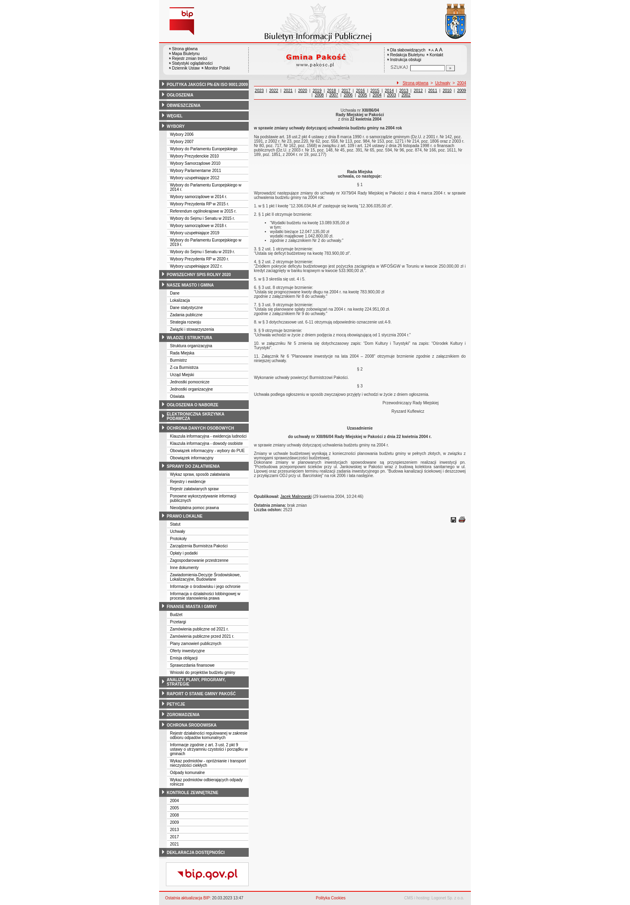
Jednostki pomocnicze (189, 382)
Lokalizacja (180, 300)
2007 (333, 95)
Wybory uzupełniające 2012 (194, 178)
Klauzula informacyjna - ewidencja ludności (208, 436)
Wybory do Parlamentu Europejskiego (203, 149)
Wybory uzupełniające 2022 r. (196, 266)
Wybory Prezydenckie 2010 (194, 156)
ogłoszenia (180, 95)
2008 (174, 815)
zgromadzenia (183, 715)
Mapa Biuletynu (186, 53)
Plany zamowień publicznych (195, 643)
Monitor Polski (217, 68)
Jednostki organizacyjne (191, 389)
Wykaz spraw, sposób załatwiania (200, 474)
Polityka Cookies (331, 898)
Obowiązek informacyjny (191, 458)
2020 (302, 90)
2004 (174, 801)
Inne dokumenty (184, 567)
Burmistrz (178, 360)
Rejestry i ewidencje (188, 481)
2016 (360, 90)
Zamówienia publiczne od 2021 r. (199, 629)
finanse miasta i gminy (192, 606)
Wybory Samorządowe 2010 (195, 163)
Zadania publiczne (186, 315)
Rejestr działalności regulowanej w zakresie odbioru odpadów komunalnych (209, 735)
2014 (389, 90)
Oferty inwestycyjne (187, 651)
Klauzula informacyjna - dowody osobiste (206, 443)
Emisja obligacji (184, 658)
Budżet (176, 614)
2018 (331, 90)
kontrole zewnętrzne (192, 792)
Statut (175, 524)
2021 (174, 844)
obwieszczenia (183, 105)
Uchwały (177, 531)
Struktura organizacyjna (191, 346)
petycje (176, 704)
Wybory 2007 (182, 141)
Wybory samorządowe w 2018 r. (198, 225)
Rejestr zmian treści (189, 58)
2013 (174, 829)
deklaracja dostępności (196, 852)
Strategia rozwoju (185, 322)
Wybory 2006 (182, 134)
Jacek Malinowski (296, 496)
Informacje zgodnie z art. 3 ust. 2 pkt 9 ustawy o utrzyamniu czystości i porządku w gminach (209, 749)
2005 (174, 808)
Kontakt (436, 55)
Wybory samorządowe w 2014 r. (198, 197)
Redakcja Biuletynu (407, 55)
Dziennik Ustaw (186, 68)
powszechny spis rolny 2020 (199, 274)
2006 (348, 95)
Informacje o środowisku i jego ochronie (205, 586)
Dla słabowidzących (407, 50)
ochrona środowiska (192, 725)
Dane (175, 293)
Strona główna (185, 49)
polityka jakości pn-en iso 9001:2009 (207, 84)
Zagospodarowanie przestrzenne (199, 560)
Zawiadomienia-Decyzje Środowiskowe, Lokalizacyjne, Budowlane (205, 577)
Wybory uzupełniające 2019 (194, 233)
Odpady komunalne (187, 772)
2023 (259, 90)
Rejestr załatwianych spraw (194, 489)
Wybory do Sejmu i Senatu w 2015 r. (202, 218)
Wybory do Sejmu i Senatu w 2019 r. (202, 252)
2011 (432, 90)
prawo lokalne (184, 516)
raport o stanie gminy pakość (201, 694)
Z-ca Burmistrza (184, 367)
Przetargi (178, 622)
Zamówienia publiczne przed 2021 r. (202, 636)
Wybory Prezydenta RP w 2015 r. (199, 204)
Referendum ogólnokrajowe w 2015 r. (203, 211)
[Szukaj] (450, 68)
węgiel (174, 116)
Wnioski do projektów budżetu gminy (202, 672)
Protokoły (178, 538)
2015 (374, 90)
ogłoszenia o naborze (193, 405)
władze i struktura (189, 338)
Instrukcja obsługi (405, 59)
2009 (174, 822)
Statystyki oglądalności (192, 63)
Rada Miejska (182, 353)
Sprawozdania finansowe (192, 665)
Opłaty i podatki (184, 553)
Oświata (177, 396)
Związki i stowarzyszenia (192, 329)
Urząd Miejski (182, 375)
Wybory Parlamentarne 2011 (195, 170)
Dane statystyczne (186, 307)
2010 (447, 90)
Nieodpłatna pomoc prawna (194, 508)
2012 (418, 90)
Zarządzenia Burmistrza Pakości (198, 546)
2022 (273, 90)
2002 (405, 95)
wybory (176, 126)
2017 (174, 837)
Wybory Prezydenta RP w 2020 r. (199, 259)
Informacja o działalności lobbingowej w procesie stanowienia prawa (205, 596)
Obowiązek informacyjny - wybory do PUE (207, 450)
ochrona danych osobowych (200, 428)
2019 (317, 90)
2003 (391, 95)
